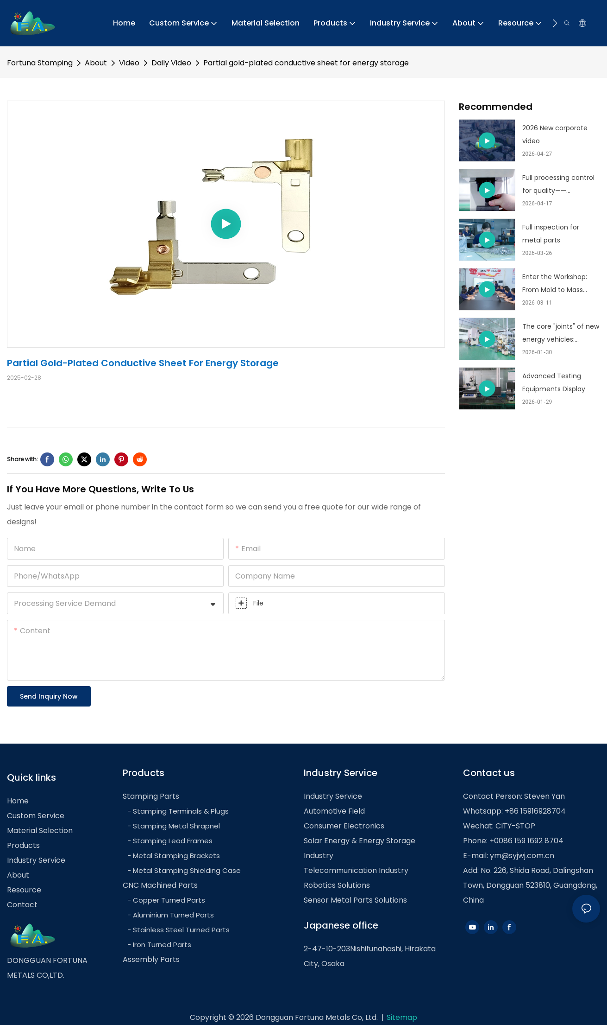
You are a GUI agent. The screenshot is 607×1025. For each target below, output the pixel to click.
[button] (554, 23)
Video (129, 62)
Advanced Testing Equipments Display (553, 382)
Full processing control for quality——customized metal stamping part (558, 185)
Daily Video (171, 62)
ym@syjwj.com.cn (522, 855)
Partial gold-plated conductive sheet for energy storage (306, 62)
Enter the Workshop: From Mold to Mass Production (554, 284)
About (96, 62)
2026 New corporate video (555, 134)
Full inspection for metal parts (550, 234)
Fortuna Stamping (40, 62)
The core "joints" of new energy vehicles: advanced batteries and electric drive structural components (560, 334)
